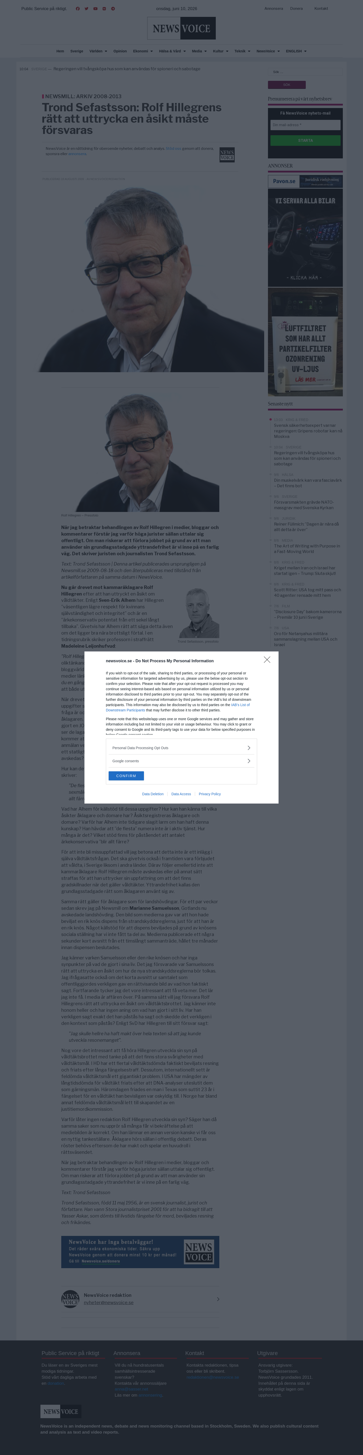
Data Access (181, 794)
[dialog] (181, 727)
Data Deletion (153, 794)
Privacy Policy (210, 794)
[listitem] (181, 747)
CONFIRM (132, 776)
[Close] (269, 661)
